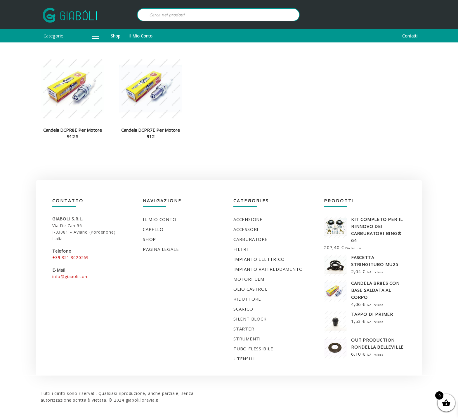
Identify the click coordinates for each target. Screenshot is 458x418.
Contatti (409, 36)
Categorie (71, 36)
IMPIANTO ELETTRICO (258, 259)
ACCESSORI (246, 229)
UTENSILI (244, 359)
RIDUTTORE (247, 299)
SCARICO (243, 309)
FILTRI (240, 249)
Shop (115, 36)
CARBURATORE (250, 239)
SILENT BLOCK (250, 319)
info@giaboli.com (70, 276)
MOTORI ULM (248, 279)
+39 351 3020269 (70, 257)
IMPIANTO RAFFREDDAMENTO (268, 269)
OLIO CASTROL (250, 289)
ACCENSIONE (248, 219)
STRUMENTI (247, 339)
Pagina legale (161, 249)
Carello (153, 229)
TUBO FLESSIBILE (253, 349)
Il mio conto (140, 36)
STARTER (243, 329)
